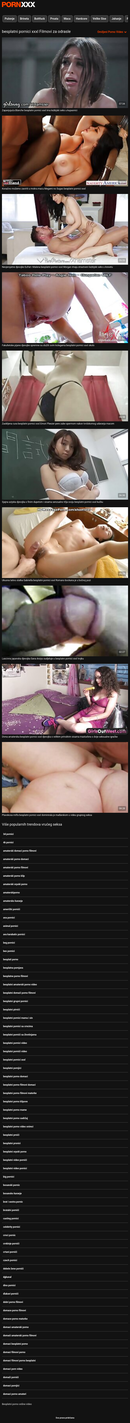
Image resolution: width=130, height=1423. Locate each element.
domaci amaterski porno (16, 1327)
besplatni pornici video (15, 1043)
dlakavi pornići (11, 1293)
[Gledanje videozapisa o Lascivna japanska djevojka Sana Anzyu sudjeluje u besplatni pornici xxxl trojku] (65, 621)
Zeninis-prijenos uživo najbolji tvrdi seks (18, 4)
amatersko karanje (13, 901)
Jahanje (116, 18)
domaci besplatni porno (15, 1344)
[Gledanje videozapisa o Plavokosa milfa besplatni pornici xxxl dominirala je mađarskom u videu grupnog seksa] (65, 777)
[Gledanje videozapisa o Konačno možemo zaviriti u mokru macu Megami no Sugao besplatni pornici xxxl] (65, 151)
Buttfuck (39, 18)
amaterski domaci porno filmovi (19, 850)
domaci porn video (13, 1369)
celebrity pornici (11, 1227)
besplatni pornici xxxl (14, 1059)
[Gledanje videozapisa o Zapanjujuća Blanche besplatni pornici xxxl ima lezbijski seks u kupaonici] (65, 72)
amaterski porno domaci (16, 859)
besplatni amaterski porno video (20, 984)
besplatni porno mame (15, 1110)
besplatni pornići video (15, 1051)
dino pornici (9, 1285)
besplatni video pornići (15, 1160)
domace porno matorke (15, 1318)
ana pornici (9, 917)
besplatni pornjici (12, 1068)
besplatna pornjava (13, 967)
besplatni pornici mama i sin (18, 1018)
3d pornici (8, 834)
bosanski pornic (11, 1185)
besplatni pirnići (11, 1009)
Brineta (24, 18)
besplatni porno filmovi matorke (20, 1093)
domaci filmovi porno (14, 1352)
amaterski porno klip (14, 876)
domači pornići (11, 1377)
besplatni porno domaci (15, 1076)
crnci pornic (9, 1235)
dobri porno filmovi (13, 1302)
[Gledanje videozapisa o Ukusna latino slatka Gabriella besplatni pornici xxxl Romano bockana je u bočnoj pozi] (65, 542)
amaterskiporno (11, 892)
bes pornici (9, 951)
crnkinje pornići (11, 1243)
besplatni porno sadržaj (15, 1118)
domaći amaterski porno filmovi (19, 1335)
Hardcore (81, 18)
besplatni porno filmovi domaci (19, 1084)
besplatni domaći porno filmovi (19, 993)
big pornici (8, 1176)
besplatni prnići (11, 1135)
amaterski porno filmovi (15, 867)
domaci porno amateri (14, 1394)
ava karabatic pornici (14, 934)
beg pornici (9, 942)
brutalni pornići (11, 1210)
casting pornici (11, 1218)
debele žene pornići (13, 1268)
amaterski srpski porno (15, 884)
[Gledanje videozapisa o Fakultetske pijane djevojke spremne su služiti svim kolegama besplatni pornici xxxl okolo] (65, 307)
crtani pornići (10, 1252)
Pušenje (10, 18)
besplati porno (10, 959)
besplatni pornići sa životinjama (19, 1034)
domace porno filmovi (14, 1310)
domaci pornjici (11, 1385)
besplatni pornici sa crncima (18, 1026)
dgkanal (7, 1277)
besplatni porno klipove (15, 1101)
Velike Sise (99, 18)
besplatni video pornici (15, 1168)
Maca (67, 18)
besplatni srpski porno (15, 1151)
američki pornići (11, 909)
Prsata (54, 18)
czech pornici (10, 1260)
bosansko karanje (12, 1193)
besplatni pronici (12, 1143)
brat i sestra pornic (13, 1201)
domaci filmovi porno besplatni (19, 1360)
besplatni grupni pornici (15, 1001)
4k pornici (8, 842)
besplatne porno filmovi (15, 976)
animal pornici (10, 926)
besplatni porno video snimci (18, 1126)
